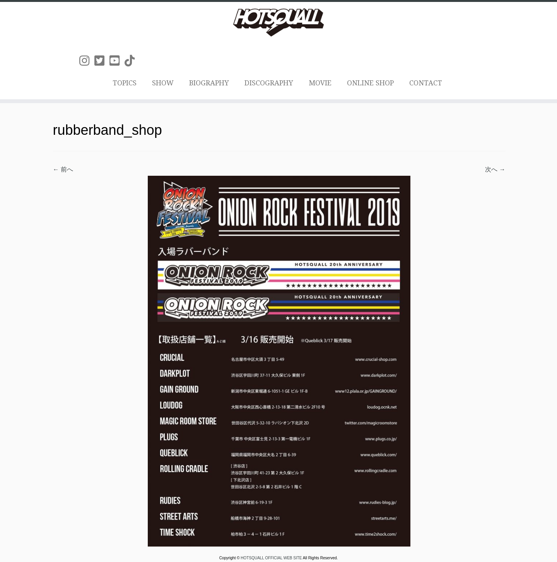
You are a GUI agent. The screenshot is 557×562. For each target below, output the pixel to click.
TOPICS (125, 83)
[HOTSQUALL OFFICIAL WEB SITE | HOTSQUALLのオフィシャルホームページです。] (278, 22)
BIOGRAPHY (209, 83)
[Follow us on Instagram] (86, 60)
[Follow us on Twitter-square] (101, 60)
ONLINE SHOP (370, 83)
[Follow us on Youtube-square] (117, 60)
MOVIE (320, 83)
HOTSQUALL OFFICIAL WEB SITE (271, 558)
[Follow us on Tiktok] (132, 60)
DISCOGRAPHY (268, 83)
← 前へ (63, 169)
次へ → (495, 169)
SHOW (163, 83)
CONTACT (425, 83)
